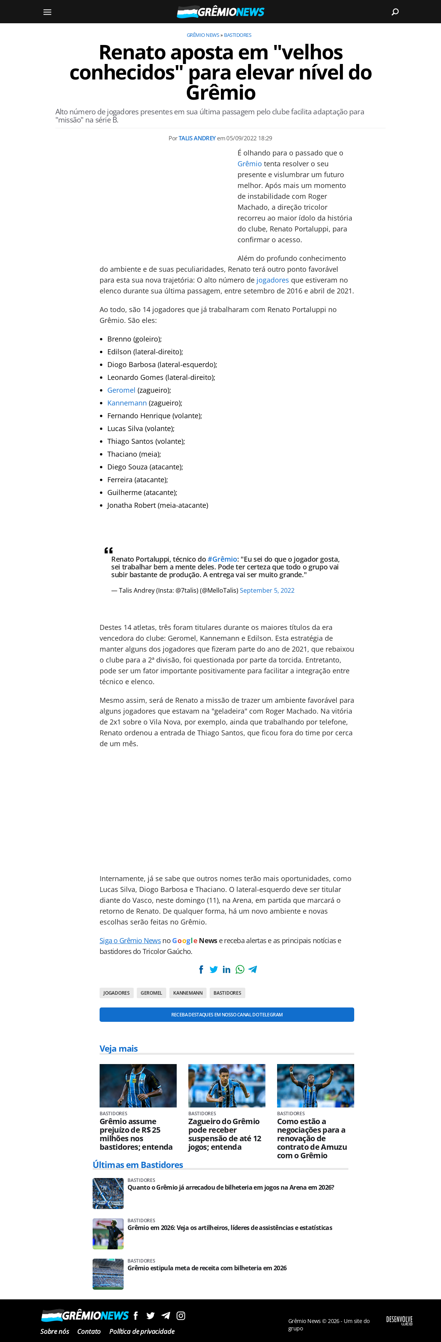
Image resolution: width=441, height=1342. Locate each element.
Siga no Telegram (166, 1315)
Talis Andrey (197, 138)
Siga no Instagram (181, 1315)
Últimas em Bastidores (138, 1164)
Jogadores (116, 993)
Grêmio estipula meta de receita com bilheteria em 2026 (206, 1268)
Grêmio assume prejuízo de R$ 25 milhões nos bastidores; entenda (136, 1134)
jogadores (273, 280)
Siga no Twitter (150, 1315)
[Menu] (47, 11)
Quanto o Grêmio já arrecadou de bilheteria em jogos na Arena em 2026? (230, 1187)
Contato (89, 1331)
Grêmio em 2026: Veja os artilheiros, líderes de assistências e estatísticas (229, 1228)
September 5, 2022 (267, 590)
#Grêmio (222, 559)
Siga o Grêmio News (130, 940)
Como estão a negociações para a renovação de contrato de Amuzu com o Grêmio (312, 1138)
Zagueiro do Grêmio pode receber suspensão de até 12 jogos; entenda (224, 1134)
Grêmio (250, 163)
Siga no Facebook (135, 1315)
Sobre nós (54, 1331)
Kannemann (127, 402)
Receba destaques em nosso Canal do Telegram (227, 1014)
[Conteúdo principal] (220, 671)
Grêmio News (203, 34)
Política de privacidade (141, 1331)
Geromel (121, 390)
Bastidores (237, 34)
